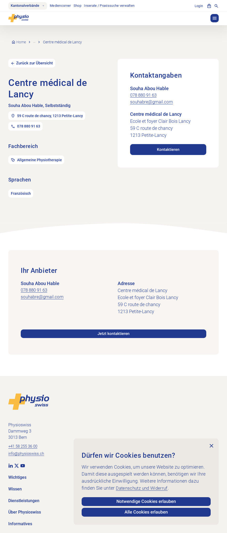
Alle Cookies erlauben (146, 512)
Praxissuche (44, 39)
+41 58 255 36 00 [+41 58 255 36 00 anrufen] (24, 440)
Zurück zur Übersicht (36, 57)
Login (199, 6)
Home (21, 39)
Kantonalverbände (28, 6)
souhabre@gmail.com (152, 96)
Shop (79, 6)
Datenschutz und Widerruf (143, 486)
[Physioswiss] (18, 19)
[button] (214, 19)
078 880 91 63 (144, 89)
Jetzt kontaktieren (113, 328)
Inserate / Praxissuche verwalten (111, 6)
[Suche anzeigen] (216, 6)
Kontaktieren (168, 142)
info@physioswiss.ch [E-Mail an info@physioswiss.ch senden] (27, 448)
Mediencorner (61, 6)
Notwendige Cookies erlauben (146, 500)
